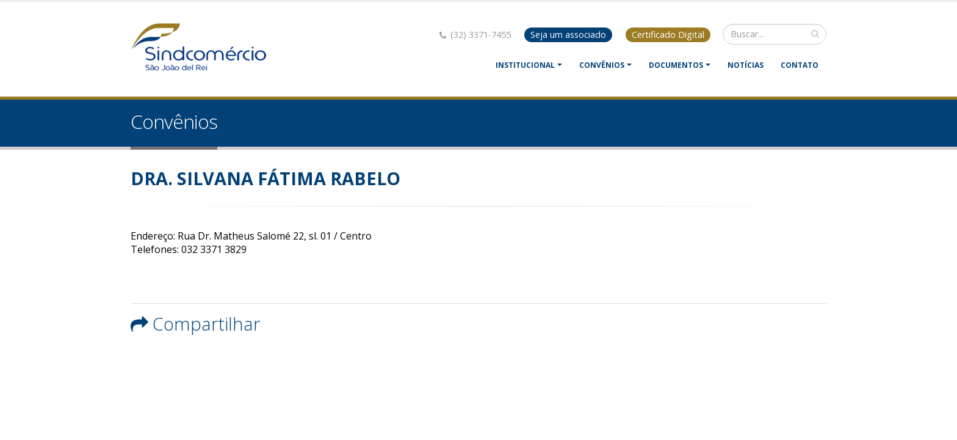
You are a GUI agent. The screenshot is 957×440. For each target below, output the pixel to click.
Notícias (746, 65)
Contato (799, 65)
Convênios (601, 65)
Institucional (525, 65)
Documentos (676, 65)
